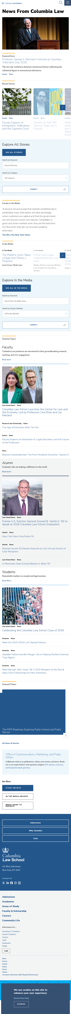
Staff (4, 940)
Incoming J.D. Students (11, 931)
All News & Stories (10, 743)
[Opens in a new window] (3, 883)
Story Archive (13, 788)
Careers (6, 915)
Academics (8, 901)
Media (4, 946)
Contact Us (7, 878)
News (11, 74)
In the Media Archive (17, 796)
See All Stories (14, 152)
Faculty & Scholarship (14, 911)
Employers (6, 943)
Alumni (36, 118)
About (4, 969)
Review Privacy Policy (21, 998)
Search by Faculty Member (12, 308)
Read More (6, 580)
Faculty (67, 118)
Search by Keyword (9, 160)
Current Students (9, 934)
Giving (4, 967)
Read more (6, 359)
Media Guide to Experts (14, 805)
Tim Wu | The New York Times (16, 235)
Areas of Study (10, 906)
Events (4, 74)
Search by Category (9, 173)
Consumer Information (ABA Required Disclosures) (20, 975)
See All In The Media (16, 288)
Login (6, 951)
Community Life (11, 920)
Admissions (8, 896)
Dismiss (21, 1004)
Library (4, 972)
